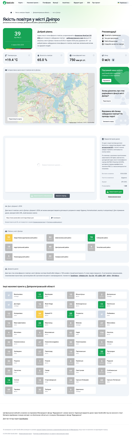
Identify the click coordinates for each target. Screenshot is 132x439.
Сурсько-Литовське (116, 380)
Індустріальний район (21, 247)
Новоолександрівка (54, 342)
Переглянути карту (15, 119)
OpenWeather (23, 419)
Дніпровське (116, 294)
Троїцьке (54, 389)
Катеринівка (23, 313)
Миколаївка (116, 323)
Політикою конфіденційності (54, 222)
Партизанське (85, 351)
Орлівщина (23, 351)
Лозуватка (85, 313)
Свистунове (85, 370)
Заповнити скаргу (108, 121)
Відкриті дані (79, 3)
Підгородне (116, 351)
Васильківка (23, 294)
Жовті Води (54, 304)
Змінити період (62, 196)
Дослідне (23, 304)
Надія (85, 332)
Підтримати (106, 80)
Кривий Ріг (54, 313)
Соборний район (102, 238)
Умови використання (114, 196)
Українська (123, 2)
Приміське (85, 361)
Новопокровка (85, 342)
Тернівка (23, 389)
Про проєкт (96, 3)
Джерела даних (72, 122)
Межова (85, 323)
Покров (54, 361)
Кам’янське (116, 304)
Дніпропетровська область (41, 12)
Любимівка (116, 313)
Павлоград (54, 351)
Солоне (23, 380)
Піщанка (23, 361)
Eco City (91, 276)
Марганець (54, 323)
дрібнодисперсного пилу (74, 38)
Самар (54, 370)
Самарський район (61, 257)
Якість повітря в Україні (22, 12)
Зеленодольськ (85, 304)
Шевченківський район (63, 238)
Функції (56, 3)
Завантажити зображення (41, 196)
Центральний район (62, 247)
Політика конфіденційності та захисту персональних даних (51, 433)
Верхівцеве (54, 294)
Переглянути (107, 101)
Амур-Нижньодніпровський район (25, 238)
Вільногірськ (85, 294)
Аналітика (67, 3)
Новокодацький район (21, 257)
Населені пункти (34, 3)
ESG (88, 3)
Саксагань (23, 370)
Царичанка (85, 389)
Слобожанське (116, 370)
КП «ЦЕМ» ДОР (100, 276)
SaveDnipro (74, 276)
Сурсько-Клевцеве (85, 380)
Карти (21, 3)
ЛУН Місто (115, 276)
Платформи (47, 3)
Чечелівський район (103, 247)
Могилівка (23, 332)
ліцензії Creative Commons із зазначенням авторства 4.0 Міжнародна (57, 429)
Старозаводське (54, 380)
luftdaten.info (83, 276)
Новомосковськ (23, 342)
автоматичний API (107, 147)
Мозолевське (54, 332)
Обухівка (116, 342)
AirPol (109, 276)
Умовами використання (39, 222)
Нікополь (116, 332)
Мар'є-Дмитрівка (23, 323)
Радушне (116, 361)
